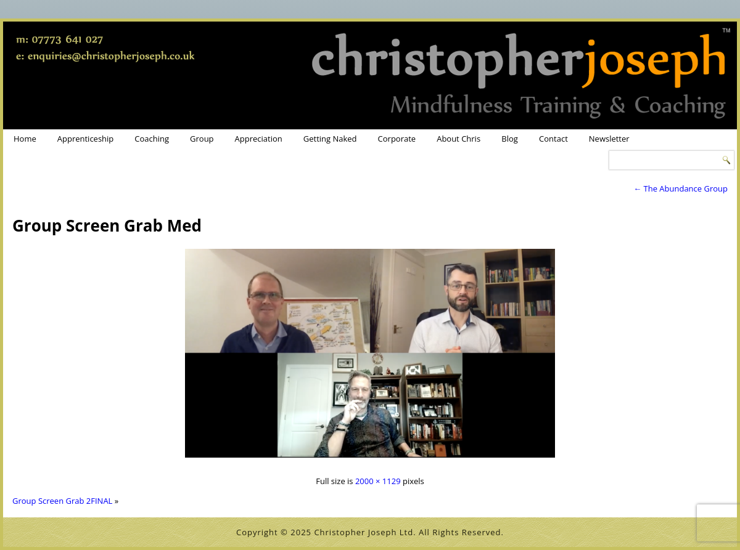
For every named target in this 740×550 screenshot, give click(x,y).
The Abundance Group (680, 188)
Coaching (151, 138)
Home (25, 138)
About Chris (458, 138)
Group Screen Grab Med (107, 225)
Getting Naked (330, 138)
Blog (509, 138)
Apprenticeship (85, 138)
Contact (553, 138)
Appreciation (258, 138)
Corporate (397, 138)
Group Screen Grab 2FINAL (62, 500)
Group (202, 138)
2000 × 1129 (378, 481)
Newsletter (609, 138)
